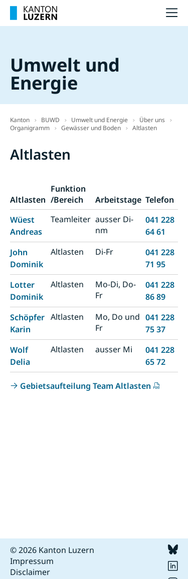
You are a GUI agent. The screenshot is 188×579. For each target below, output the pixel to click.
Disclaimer (30, 571)
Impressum (32, 560)
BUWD (50, 120)
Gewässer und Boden (91, 128)
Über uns (152, 120)
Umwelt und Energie (99, 120)
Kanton (20, 120)
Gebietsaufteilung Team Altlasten (85, 385)
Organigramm (30, 128)
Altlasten (144, 128)
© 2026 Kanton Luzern (52, 549)
